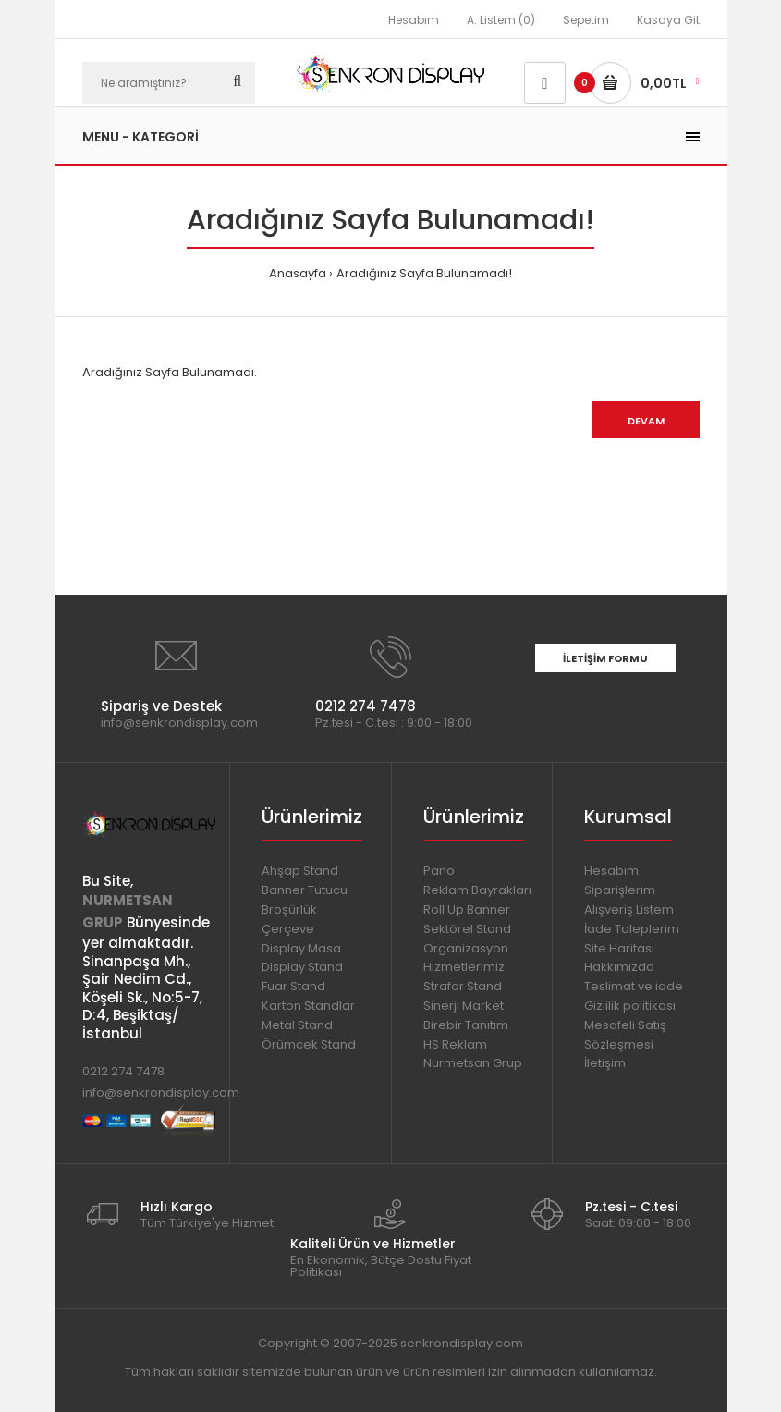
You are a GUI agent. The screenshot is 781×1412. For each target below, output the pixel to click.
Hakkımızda (619, 967)
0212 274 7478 (123, 1071)
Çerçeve (288, 929)
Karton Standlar (308, 1005)
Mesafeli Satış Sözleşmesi (625, 1034)
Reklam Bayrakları (477, 890)
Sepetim (586, 20)
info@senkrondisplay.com (160, 1092)
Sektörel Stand (467, 929)
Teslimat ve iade (633, 986)
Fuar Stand (293, 986)
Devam (646, 420)
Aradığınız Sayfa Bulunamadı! (424, 273)
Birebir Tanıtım (465, 1025)
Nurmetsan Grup (472, 1063)
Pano (439, 870)
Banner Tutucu (305, 890)
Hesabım (413, 20)
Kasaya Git (668, 20)
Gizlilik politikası (630, 1005)
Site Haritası (619, 948)
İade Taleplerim (631, 929)
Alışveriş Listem (629, 909)
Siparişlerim (619, 890)
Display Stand (302, 967)
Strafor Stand (462, 986)
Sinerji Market (463, 1005)
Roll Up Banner (466, 909)
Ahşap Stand (300, 870)
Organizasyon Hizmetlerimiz (465, 957)
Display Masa (301, 948)
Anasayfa (297, 273)
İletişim (605, 1063)
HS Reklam (455, 1044)
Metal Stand (297, 1025)
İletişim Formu (605, 658)
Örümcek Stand (309, 1044)
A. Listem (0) (501, 20)
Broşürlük (289, 909)
